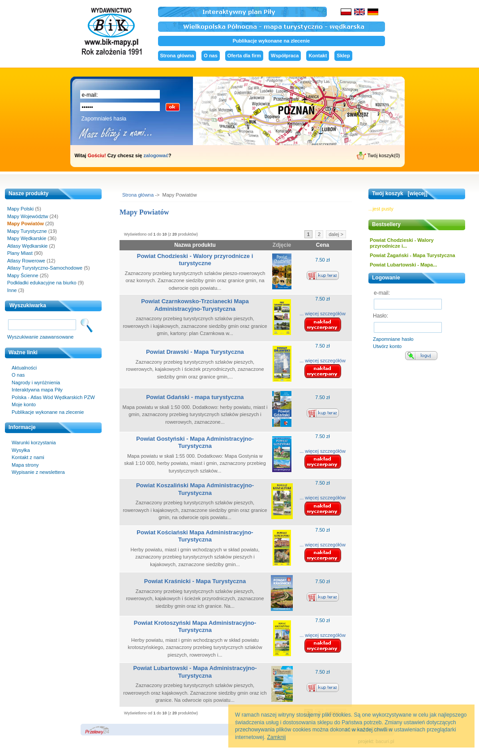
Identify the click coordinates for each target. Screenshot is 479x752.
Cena (322, 245)
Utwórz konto (387, 346)
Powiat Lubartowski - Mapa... (403, 264)
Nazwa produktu (195, 245)
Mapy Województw (27, 216)
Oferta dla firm (244, 55)
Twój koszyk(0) (378, 156)
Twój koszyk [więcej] (400, 193)
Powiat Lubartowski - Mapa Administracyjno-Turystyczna (195, 672)
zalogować (155, 155)
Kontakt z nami (28, 457)
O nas (211, 55)
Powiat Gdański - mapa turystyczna (195, 397)
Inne (12, 290)
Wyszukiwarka (27, 305)
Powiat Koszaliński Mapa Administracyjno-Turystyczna (195, 489)
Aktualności (24, 367)
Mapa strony (25, 465)
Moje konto (24, 404)
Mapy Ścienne (22, 275)
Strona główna (177, 55)
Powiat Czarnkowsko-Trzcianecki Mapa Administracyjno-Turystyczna (195, 305)
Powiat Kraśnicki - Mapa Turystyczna (195, 581)
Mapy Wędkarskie (26, 238)
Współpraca (285, 55)
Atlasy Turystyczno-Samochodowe (44, 268)
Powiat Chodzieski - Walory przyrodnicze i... (402, 243)
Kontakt (317, 55)
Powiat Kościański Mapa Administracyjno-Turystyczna (195, 536)
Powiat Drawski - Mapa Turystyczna (195, 351)
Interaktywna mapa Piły (37, 389)
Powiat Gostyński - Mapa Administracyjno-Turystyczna (194, 442)
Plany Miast (20, 253)
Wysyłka (21, 450)
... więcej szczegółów (322, 313)
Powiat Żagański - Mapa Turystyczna (412, 255)
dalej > (336, 234)
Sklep (343, 55)
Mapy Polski (20, 208)
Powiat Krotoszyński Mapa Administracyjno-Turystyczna (195, 626)
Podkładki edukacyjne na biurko (42, 282)
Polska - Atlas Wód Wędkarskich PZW (53, 397)
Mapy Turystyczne (27, 231)
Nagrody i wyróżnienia (36, 382)
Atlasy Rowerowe (26, 260)
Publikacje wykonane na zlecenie (271, 40)
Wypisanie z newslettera (38, 472)
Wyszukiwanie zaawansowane (40, 336)
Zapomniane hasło (393, 339)
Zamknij (276, 737)
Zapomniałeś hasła (104, 119)
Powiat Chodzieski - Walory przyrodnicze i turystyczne (195, 260)
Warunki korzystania (34, 442)
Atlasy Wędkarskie (27, 246)
